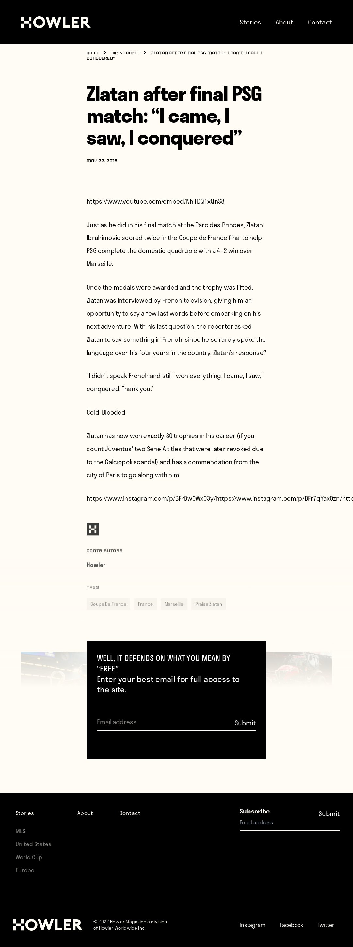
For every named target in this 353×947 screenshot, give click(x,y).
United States (35, 831)
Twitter (262, 924)
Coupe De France (108, 613)
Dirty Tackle (127, 53)
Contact (320, 22)
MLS (21, 818)
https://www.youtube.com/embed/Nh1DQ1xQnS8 (155, 201)
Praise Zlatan (208, 613)
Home (93, 53)
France (145, 613)
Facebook (298, 911)
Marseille (174, 613)
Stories (250, 22)
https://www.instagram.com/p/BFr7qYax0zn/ (279, 498)
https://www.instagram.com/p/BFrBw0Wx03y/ (151, 498)
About (285, 22)
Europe (26, 857)
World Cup (30, 844)
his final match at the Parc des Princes (189, 224)
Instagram (254, 911)
